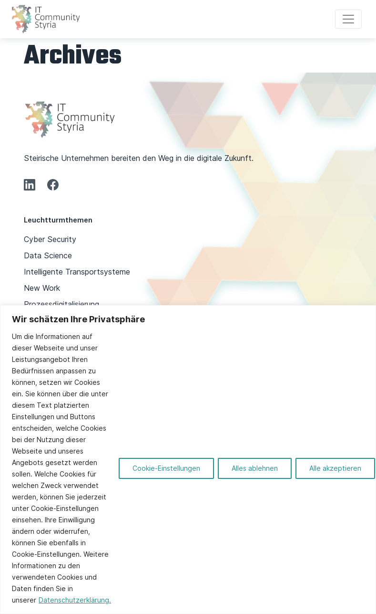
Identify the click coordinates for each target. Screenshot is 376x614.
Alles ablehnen (255, 468)
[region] (188, 459)
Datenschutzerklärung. (75, 600)
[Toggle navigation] (348, 19)
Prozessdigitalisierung (61, 304)
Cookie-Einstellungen (166, 468)
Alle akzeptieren (335, 468)
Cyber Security (50, 239)
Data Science (48, 255)
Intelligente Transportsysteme (77, 271)
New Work (42, 288)
